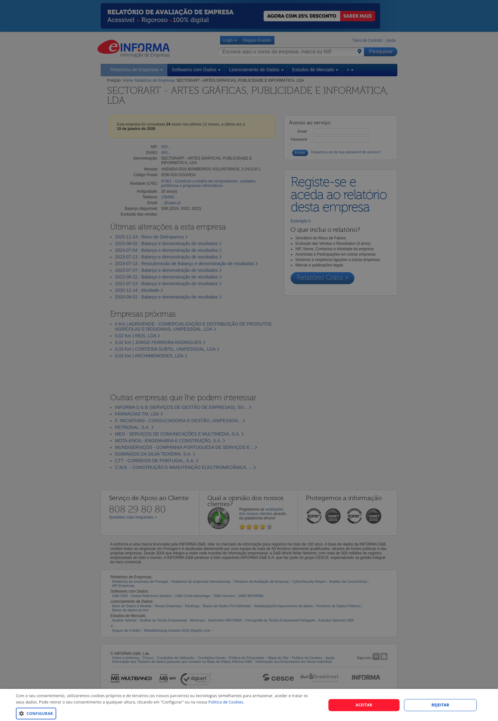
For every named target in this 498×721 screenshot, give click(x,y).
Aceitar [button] (364, 705)
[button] (166, 713)
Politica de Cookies (225, 702)
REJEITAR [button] (440, 705)
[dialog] (249, 705)
